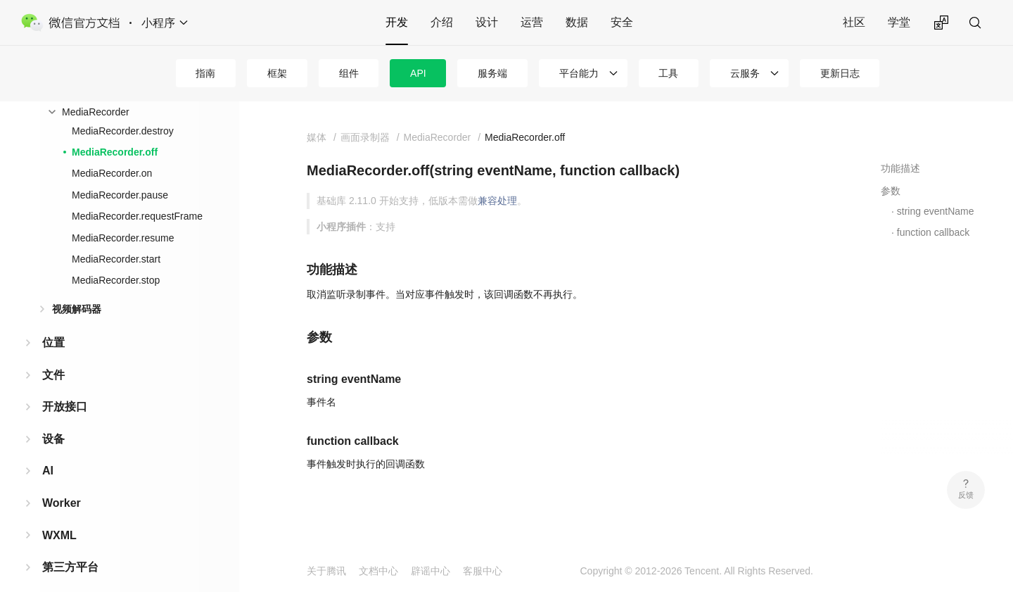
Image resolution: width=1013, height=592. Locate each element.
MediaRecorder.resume (123, 238)
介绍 (442, 22)
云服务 (745, 73)
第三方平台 (70, 567)
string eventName (935, 211)
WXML (59, 535)
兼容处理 (497, 200)
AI (47, 471)
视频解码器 (76, 309)
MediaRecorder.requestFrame (137, 216)
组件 (349, 73)
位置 (53, 342)
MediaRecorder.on (112, 173)
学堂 (899, 22)
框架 (277, 73)
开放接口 (64, 406)
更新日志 (840, 73)
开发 (397, 22)
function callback (933, 232)
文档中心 (378, 571)
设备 (53, 439)
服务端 (492, 73)
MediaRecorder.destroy (123, 131)
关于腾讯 (326, 571)
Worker (61, 503)
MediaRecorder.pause (120, 195)
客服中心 (482, 571)
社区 (854, 22)
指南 (205, 73)
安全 (622, 22)
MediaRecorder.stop (116, 280)
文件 (53, 375)
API (418, 73)
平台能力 (579, 73)
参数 (890, 190)
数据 (577, 22)
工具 (668, 73)
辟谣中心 (430, 571)
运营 (532, 22)
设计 (487, 22)
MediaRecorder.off (115, 152)
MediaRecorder (95, 112)
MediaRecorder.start (116, 259)
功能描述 (900, 168)
